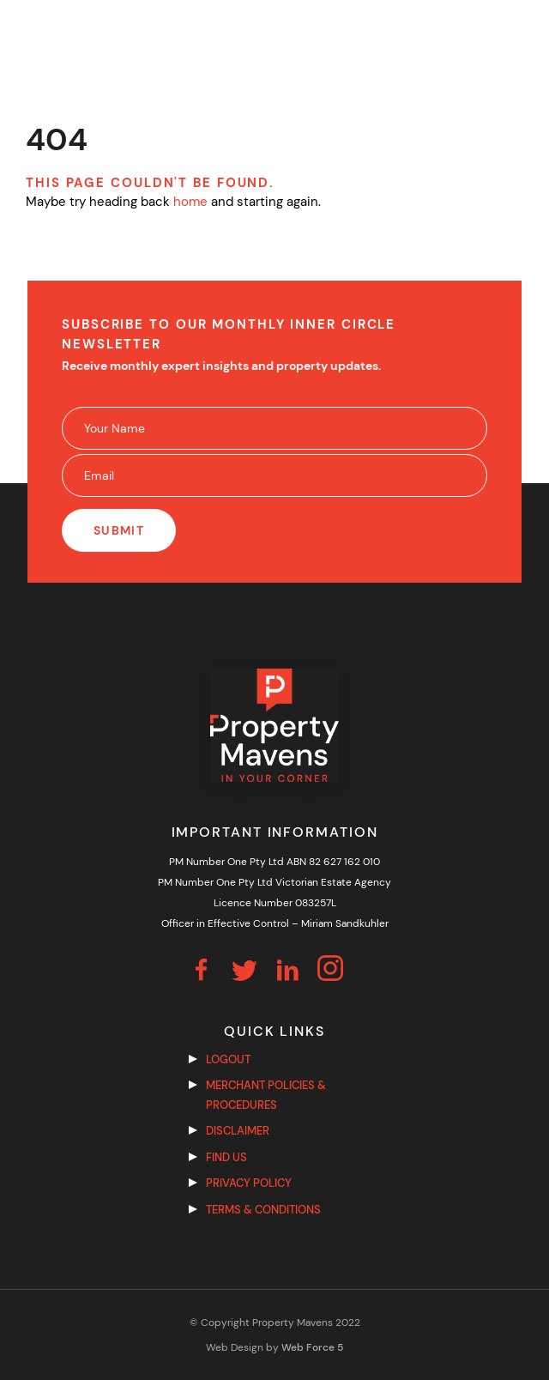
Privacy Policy (249, 1183)
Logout (228, 1059)
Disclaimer (237, 1130)
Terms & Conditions (263, 1209)
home (190, 201)
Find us (226, 1157)
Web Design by (274, 1347)
